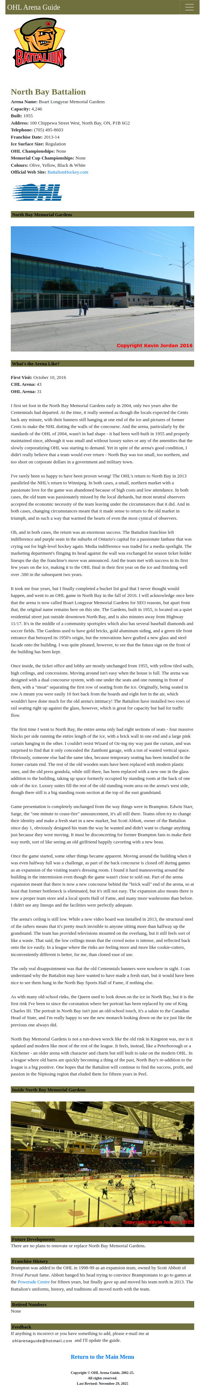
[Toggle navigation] (189, 7)
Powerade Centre (34, 1281)
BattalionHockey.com (68, 172)
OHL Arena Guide (32, 7)
